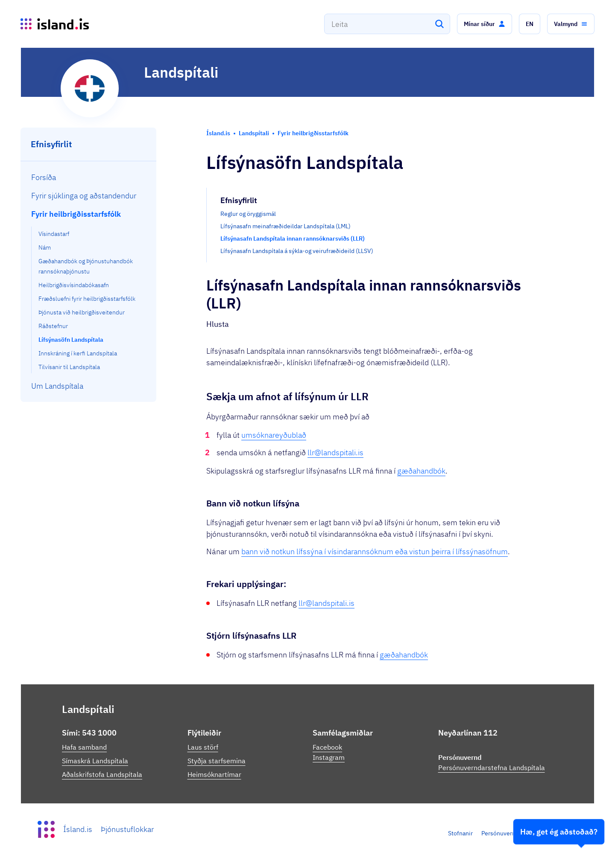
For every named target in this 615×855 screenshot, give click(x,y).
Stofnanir (460, 833)
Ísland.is (77, 829)
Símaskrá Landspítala (95, 760)
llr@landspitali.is (335, 452)
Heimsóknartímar (214, 774)
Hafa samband (84, 747)
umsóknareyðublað (273, 435)
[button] (484, 24)
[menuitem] (88, 177)
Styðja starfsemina (216, 760)
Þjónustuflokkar (127, 829)
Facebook (327, 747)
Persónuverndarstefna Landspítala (491, 767)
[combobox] (387, 24)
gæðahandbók (421, 471)
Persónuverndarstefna (511, 833)
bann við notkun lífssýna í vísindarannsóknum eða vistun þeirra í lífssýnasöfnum (374, 551)
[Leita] (439, 24)
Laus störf (202, 747)
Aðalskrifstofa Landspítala (102, 774)
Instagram (329, 757)
